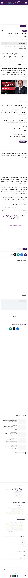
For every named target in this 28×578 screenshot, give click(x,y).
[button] (21, 254)
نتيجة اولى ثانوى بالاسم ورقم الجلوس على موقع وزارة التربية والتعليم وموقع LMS (9, 428)
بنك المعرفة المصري (18, 490)
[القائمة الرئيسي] (26, 3)
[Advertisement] (14, 16)
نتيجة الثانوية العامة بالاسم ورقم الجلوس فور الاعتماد (11, 447)
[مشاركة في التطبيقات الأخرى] (11, 254)
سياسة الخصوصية (22, 548)
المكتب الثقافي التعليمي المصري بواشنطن (14, 489)
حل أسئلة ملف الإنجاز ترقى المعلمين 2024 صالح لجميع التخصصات (10, 421)
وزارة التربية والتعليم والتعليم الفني (15, 488)
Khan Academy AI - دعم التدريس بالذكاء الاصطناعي (14, 529)
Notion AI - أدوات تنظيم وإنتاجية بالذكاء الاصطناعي (14, 514)
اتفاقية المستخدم (22, 546)
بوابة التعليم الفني (18, 491)
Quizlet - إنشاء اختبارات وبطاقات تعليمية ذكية (14, 530)
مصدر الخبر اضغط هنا (14, 225)
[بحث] (2, 3)
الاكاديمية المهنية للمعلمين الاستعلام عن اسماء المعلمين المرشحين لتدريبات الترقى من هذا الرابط (10, 441)
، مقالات (24, 30)
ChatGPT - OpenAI (20, 505)
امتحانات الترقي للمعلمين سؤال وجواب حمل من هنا (11, 434)
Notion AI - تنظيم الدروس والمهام (17, 528)
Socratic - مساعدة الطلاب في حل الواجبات (15, 531)
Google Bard (21, 506)
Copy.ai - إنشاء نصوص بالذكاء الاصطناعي (15, 513)
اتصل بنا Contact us (21, 544)
